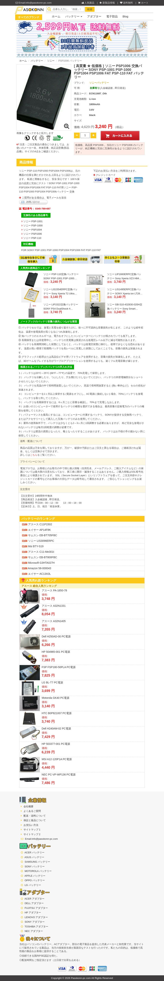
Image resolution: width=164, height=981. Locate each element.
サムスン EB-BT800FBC (39, 557)
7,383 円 (48, 660)
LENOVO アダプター (36, 917)
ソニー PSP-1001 (33, 221)
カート (143, 2)
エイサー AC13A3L (36, 573)
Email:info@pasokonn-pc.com (34, 2)
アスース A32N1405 (54, 621)
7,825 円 (48, 675)
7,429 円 (48, 737)
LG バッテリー (33, 885)
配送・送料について (34, 815)
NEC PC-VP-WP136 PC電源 (59, 774)
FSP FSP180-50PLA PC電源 (59, 667)
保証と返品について (34, 820)
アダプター (94, 16)
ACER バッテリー (34, 852)
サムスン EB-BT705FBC (39, 535)
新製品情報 (107, 2)
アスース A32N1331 (54, 605)
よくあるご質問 (32, 811)
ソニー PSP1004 (32, 229)
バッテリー (73, 16)
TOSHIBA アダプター (36, 926)
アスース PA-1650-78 (54, 590)
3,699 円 (48, 691)
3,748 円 (48, 599)
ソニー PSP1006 (32, 233)
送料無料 (126, 2)
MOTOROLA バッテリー (38, 871)
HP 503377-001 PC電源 (56, 743)
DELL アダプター (34, 903)
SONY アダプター (35, 921)
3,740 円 (119, 281)
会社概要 (28, 806)
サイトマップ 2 (31, 834)
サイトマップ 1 (31, 829)
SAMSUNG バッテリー (37, 861)
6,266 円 (48, 645)
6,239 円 (48, 752)
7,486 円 (48, 783)
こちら (33, 454)
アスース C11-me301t (38, 551)
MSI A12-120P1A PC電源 (57, 759)
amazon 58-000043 (36, 568)
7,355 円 (48, 629)
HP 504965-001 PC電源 (56, 651)
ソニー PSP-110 (32, 238)
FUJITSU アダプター (36, 908)
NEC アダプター (34, 931)
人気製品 (88, 2)
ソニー (50, 60)
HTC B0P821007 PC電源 (57, 713)
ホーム (56, 16)
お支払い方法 (30, 825)
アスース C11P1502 (37, 524)
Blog (125, 16)
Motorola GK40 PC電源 (55, 697)
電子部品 (112, 16)
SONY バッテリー (35, 866)
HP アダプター (33, 912)
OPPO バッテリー (35, 880)
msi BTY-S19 (32, 546)
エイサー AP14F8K (36, 529)
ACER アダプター (34, 898)
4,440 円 (48, 767)
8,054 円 (48, 614)
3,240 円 (56, 281)
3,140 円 (56, 297)
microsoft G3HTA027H (38, 562)
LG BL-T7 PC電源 (52, 682)
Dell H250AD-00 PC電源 (56, 636)
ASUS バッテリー (34, 857)
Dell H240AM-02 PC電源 (56, 728)
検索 (89, 9)
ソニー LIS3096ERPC (38, 540)
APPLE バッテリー (35, 875)
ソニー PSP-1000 (33, 225)
